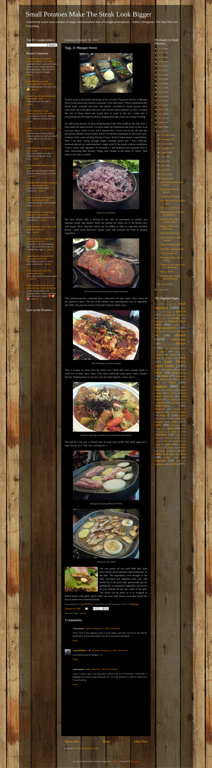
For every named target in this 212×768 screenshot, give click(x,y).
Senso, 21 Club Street (170, 208)
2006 (160, 289)
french (182, 357)
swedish (182, 444)
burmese (158, 331)
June (163, 161)
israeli (157, 382)
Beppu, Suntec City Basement (169, 227)
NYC (168, 418)
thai (175, 451)
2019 (160, 79)
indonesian (181, 376)
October (165, 144)
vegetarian (160, 460)
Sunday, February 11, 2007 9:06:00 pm (102, 628)
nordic (160, 419)
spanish (175, 441)
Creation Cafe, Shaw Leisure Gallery (169, 220)
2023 (160, 61)
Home (106, 741)
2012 (160, 109)
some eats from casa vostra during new (41, 286)
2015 (160, 96)
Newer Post (72, 741)
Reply (75, 640)
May (163, 165)
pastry (158, 425)
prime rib (175, 431)
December (166, 135)
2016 (160, 92)
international (165, 379)
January (164, 284)
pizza (171, 428)
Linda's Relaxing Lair (36, 285)
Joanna (29, 270)
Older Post (140, 741)
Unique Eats (171, 457)
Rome (157, 438)
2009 (160, 122)
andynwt (115, 761)
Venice (178, 461)
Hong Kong (179, 372)
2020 (160, 74)
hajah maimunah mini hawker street (39, 82)
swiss (160, 447)
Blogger (134, 761)
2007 (160, 131)
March (164, 174)
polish (183, 429)
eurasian (178, 352)
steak (167, 444)
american (181, 311)
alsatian (169, 312)
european (159, 354)
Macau (183, 399)
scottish (157, 441)
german (169, 369)
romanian (179, 435)
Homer (158, 372)
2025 (160, 53)
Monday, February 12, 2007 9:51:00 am (110, 650)
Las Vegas (172, 393)
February (165, 178)
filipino (172, 354)
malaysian (176, 402)
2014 (160, 101)
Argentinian (167, 315)
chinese (180, 335)
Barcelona (159, 321)
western (174, 463)
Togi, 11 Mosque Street (170, 244)
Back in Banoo (167, 271)
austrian (163, 318)
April (163, 169)
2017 (160, 87)
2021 (160, 70)
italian (172, 382)
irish (180, 379)
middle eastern (178, 412)
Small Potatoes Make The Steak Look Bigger (89, 14)
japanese (161, 386)
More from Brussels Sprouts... (169, 190)
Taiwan (182, 447)
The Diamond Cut (168, 253)
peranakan (175, 425)
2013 (160, 105)
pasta (174, 421)
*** (166, 304)
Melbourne (160, 409)
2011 (160, 114)
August (164, 152)
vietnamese (160, 464)
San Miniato (178, 438)
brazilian (177, 325)
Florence (169, 358)
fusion (157, 369)
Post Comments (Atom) (87, 748)
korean (83, 613)
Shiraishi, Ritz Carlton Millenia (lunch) (170, 277)
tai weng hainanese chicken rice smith (39, 59)
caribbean (169, 331)
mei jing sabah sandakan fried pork (41, 227)
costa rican (166, 344)
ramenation (161, 434)
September (166, 148)
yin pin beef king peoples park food (40, 257)
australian (181, 315)
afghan (183, 308)
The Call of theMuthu (170, 233)
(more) (29, 74)
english (163, 351)
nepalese (182, 415)
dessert (181, 343)
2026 (160, 48)
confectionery (178, 339)
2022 (160, 66)
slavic (165, 441)
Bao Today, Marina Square (172, 249)
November (166, 139)
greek (180, 370)
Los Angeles (172, 399)
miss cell (165, 415)
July (163, 156)
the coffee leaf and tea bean (170, 452)
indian (164, 375)
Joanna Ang (31, 96)
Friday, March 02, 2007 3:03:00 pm (101, 669)
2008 (160, 127)
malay (161, 402)
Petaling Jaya (159, 429)
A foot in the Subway (170, 196)
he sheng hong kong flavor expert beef (39, 213)
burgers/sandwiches (165, 327)
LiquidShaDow (80, 650)
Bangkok (176, 318)
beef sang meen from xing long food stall (41, 184)
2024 (160, 57)
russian (166, 438)
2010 (160, 118)
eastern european (179, 348)
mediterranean (162, 405)
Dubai (166, 348)
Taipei (170, 447)
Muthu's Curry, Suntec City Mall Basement (172, 266)
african (160, 312)
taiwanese (163, 451)
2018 (160, 83)
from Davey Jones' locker (170, 364)
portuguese (162, 432)
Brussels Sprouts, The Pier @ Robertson (172, 213)
